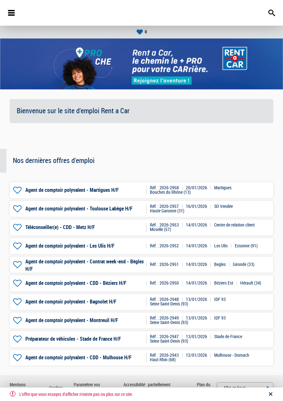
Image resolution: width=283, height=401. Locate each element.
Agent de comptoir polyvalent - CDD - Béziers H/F (75, 283)
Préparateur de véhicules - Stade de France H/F (73, 339)
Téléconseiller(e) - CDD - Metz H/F (60, 227)
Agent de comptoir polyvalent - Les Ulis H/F (69, 246)
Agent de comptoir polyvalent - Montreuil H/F (71, 320)
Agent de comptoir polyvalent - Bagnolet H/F (70, 302)
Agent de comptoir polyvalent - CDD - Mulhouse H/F (78, 357)
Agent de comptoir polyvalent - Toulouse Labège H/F (78, 209)
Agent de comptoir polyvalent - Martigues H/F (72, 190)
